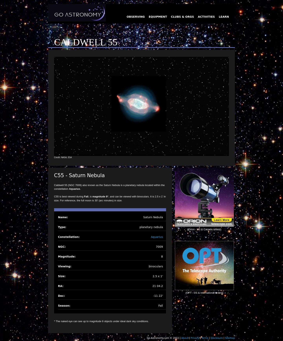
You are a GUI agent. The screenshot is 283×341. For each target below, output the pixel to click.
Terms (204, 338)
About (184, 338)
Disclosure (217, 338)
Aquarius (157, 236)
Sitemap (230, 338)
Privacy (194, 338)
